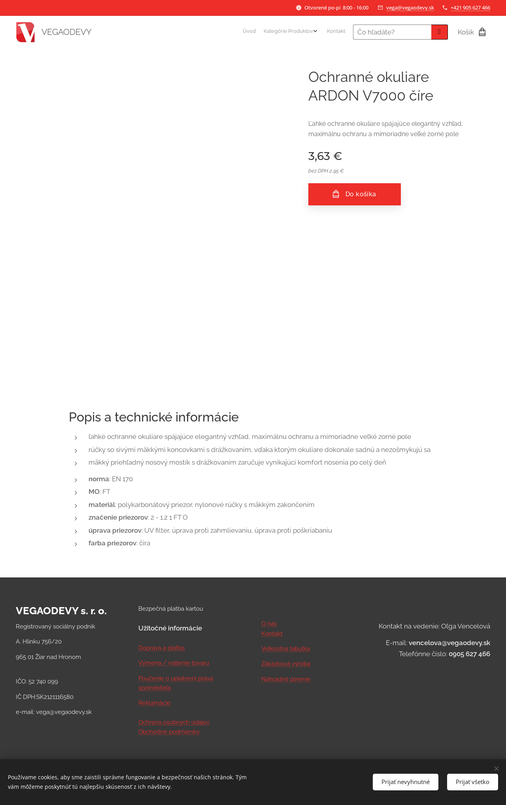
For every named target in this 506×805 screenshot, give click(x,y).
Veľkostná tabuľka (285, 648)
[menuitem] (324, 32)
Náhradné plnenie (286, 678)
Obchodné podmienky (169, 731)
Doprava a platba (161, 647)
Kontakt (272, 633)
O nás (269, 623)
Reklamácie (154, 702)
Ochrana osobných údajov (174, 721)
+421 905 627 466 (470, 7)
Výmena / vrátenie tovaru (173, 662)
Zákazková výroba (285, 663)
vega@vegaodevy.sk (410, 7)
